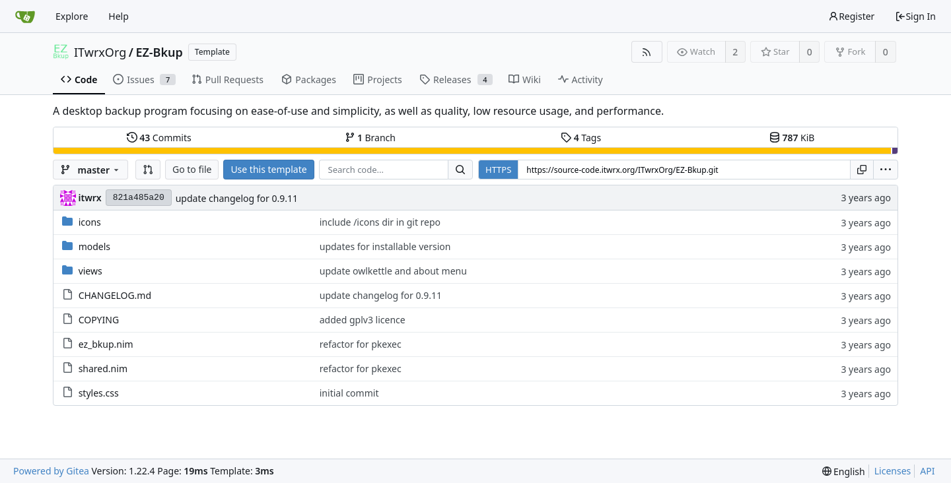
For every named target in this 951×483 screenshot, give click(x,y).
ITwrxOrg (100, 52)
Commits (159, 137)
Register (851, 16)
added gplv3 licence (362, 319)
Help (118, 16)
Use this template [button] (268, 169)
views (90, 271)
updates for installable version (385, 246)
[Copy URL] (862, 169)
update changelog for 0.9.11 (237, 198)
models (94, 246)
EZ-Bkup (158, 52)
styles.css (99, 393)
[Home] (25, 16)
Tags (581, 137)
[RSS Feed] (646, 52)
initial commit (349, 393)
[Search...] (460, 169)
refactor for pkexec (361, 344)
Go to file (191, 169)
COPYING (99, 319)
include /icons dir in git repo (380, 222)
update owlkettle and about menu (393, 271)
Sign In (915, 16)
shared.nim (103, 368)
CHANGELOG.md (115, 295)
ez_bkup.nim (106, 344)
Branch (370, 137)
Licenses (892, 471)
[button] (147, 169)
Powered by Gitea (51, 471)
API (927, 471)
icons (90, 222)
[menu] (885, 169)
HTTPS (498, 170)
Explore (71, 16)
